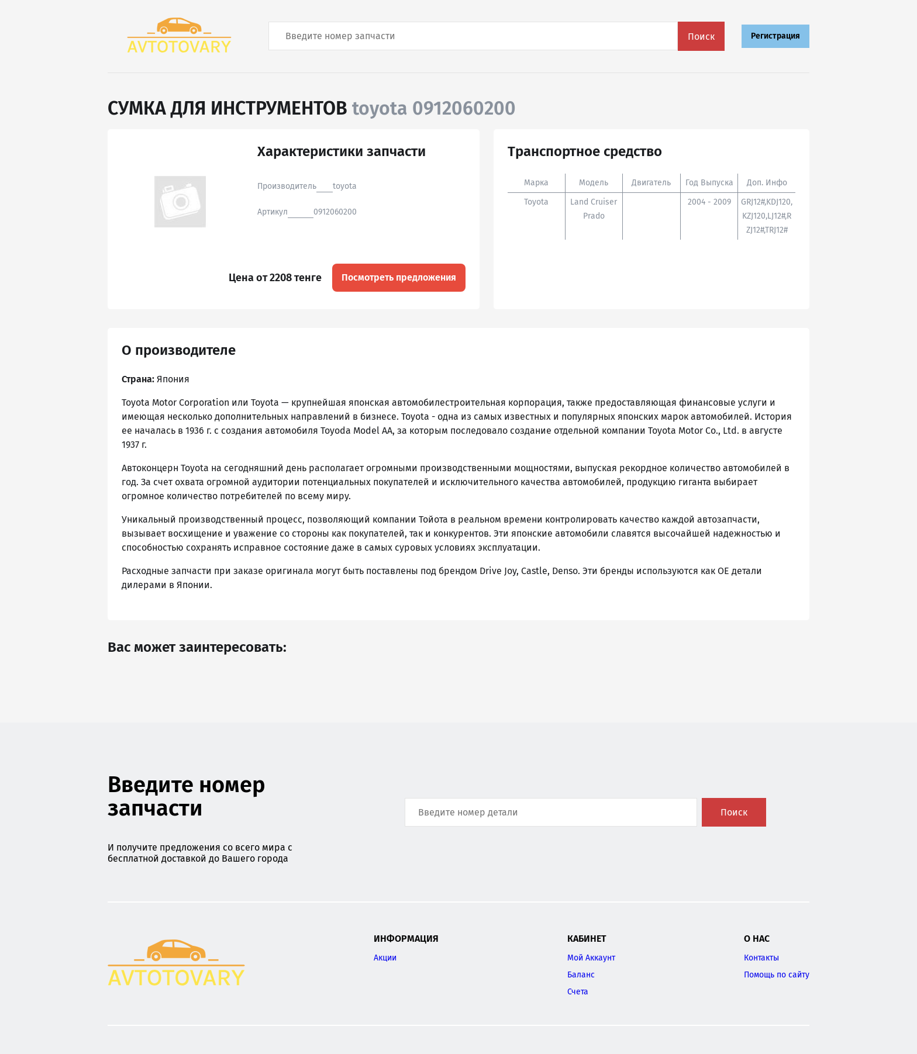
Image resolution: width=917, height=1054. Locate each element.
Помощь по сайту (776, 975)
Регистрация (775, 36)
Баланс (581, 975)
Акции (385, 958)
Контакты (761, 958)
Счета (577, 992)
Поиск (701, 36)
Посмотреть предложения (399, 277)
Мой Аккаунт (591, 958)
